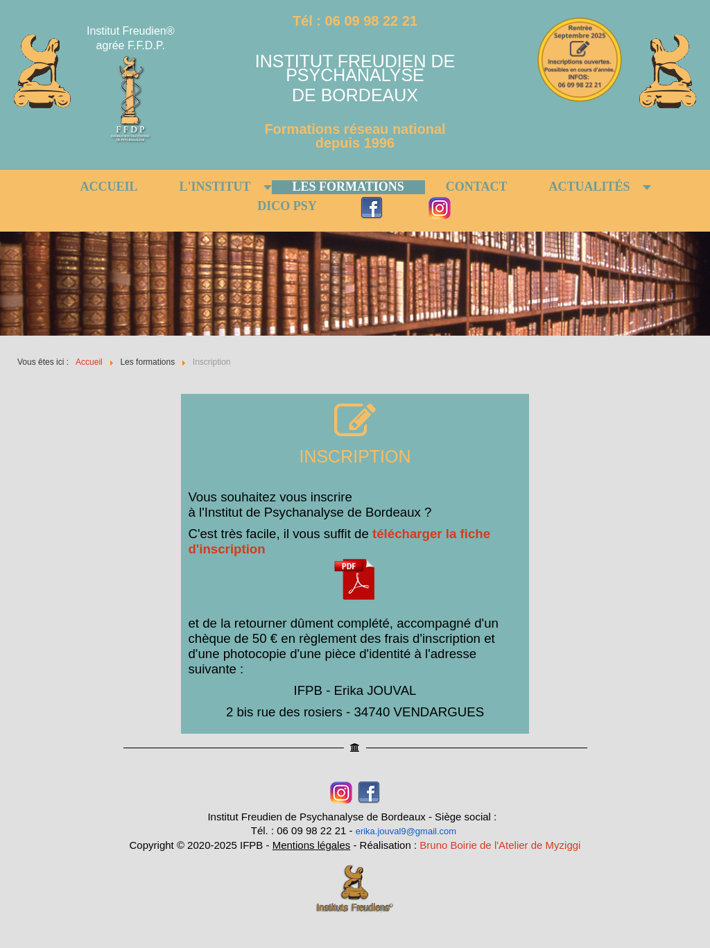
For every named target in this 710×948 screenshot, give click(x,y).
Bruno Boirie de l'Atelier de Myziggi (499, 845)
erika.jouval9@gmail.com (406, 831)
